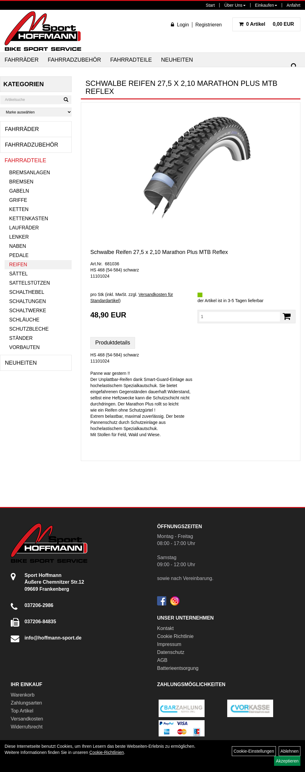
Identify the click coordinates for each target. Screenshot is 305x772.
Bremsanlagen (29, 172)
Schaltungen (27, 301)
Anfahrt (293, 5)
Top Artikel (22, 710)
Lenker (19, 237)
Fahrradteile (131, 60)
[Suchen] (294, 66)
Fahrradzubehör (74, 60)
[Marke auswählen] (36, 112)
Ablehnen (290, 751)
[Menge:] (239, 316)
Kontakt (165, 628)
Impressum (169, 644)
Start (210, 5)
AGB (162, 660)
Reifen (18, 264)
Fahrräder (22, 60)
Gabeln (19, 191)
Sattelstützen (29, 283)
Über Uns (234, 5)
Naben (17, 246)
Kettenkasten (28, 218)
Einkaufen (266, 5)
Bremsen (21, 181)
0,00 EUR (266, 24)
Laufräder (24, 227)
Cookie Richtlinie (175, 636)
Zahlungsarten (26, 702)
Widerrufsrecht (27, 726)
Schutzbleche (29, 329)
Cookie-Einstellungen (254, 751)
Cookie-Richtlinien (106, 752)
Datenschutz (170, 652)
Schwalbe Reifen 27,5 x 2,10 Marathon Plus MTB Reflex (159, 252)
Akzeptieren (287, 761)
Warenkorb (23, 694)
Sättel (18, 273)
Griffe (18, 200)
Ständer (20, 338)
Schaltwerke (27, 310)
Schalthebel (26, 292)
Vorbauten (24, 347)
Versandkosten (27, 718)
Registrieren (208, 24)
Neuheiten (177, 60)
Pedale (18, 255)
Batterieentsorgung (177, 668)
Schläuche (24, 319)
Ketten (18, 209)
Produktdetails (112, 343)
